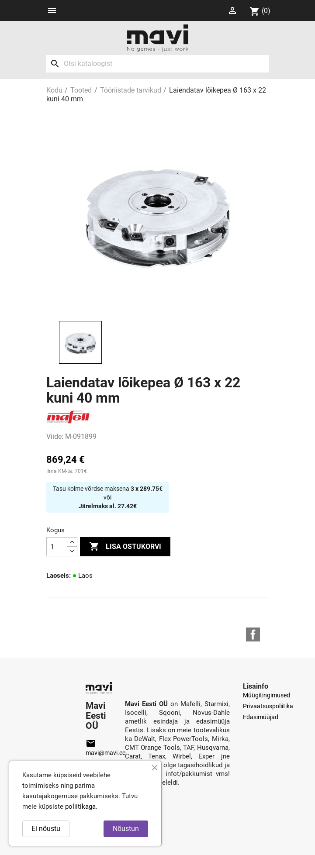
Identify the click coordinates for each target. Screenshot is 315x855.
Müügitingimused (266, 695)
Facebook (253, 634)
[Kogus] (56, 546)
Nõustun (126, 828)
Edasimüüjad (260, 717)
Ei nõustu (45, 828)
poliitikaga (80, 806)
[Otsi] (157, 63)
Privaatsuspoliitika (268, 706)
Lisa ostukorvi (125, 546)
